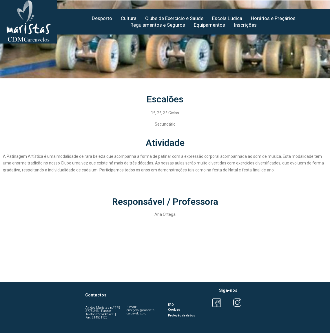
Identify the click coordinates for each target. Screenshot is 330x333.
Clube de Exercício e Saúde (174, 18)
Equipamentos (209, 25)
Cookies (174, 309)
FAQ (171, 304)
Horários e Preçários (273, 18)
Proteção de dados (181, 315)
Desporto (102, 18)
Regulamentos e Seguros (157, 25)
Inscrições (245, 25)
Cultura (128, 18)
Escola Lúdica (227, 18)
